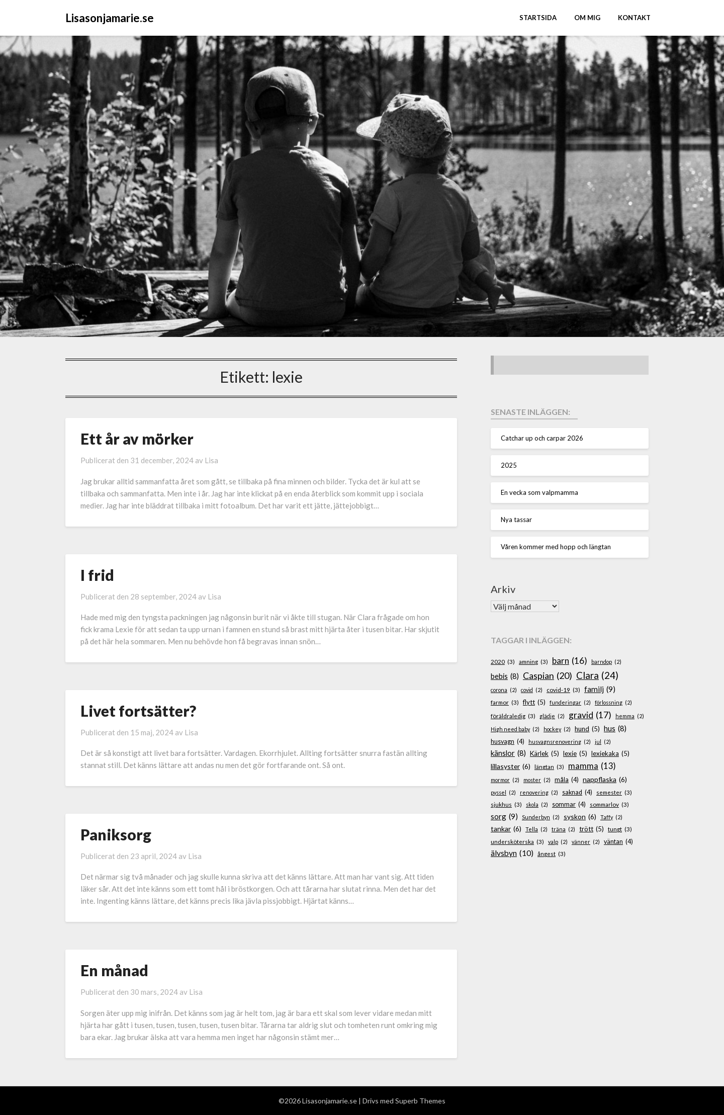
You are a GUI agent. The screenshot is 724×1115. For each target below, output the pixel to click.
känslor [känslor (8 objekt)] (508, 753)
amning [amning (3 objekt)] (533, 661)
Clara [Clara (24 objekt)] (597, 675)
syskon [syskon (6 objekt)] (580, 817)
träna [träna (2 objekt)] (563, 829)
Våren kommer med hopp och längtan (556, 547)
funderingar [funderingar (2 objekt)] (570, 702)
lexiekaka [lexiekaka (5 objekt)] (610, 753)
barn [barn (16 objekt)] (569, 661)
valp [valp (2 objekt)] (558, 841)
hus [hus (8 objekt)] (615, 729)
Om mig (587, 18)
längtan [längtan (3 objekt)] (549, 766)
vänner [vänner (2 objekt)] (586, 841)
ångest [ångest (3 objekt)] (551, 854)
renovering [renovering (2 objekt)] (539, 792)
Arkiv (503, 589)
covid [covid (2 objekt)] (531, 689)
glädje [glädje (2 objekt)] (552, 716)
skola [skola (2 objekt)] (537, 804)
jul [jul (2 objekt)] (603, 741)
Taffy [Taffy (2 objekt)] (611, 817)
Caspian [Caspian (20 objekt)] (547, 675)
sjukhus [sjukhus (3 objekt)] (506, 804)
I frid (97, 575)
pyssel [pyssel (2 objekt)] (503, 792)
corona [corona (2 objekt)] (504, 689)
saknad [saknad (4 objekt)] (577, 793)
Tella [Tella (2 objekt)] (536, 829)
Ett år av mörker (137, 439)
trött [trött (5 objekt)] (591, 829)
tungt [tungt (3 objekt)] (620, 829)
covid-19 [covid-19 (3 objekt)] (563, 690)
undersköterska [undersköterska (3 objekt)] (517, 841)
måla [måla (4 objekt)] (567, 780)
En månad (114, 970)
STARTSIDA (538, 18)
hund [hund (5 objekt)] (587, 729)
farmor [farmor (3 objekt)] (505, 702)
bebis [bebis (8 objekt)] (505, 676)
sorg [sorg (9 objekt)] (504, 816)
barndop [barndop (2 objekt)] (606, 661)
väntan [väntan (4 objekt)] (618, 842)
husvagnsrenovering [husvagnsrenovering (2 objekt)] (559, 741)
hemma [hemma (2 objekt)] (629, 716)
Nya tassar (516, 520)
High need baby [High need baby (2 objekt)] (515, 729)
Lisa (211, 460)
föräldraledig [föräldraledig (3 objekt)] (513, 716)
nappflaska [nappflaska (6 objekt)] (605, 780)
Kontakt (634, 18)
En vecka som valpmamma (539, 492)
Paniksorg (115, 834)
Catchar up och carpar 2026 (542, 438)
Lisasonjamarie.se (109, 18)
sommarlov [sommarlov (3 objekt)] (609, 804)
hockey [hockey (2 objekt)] (557, 729)
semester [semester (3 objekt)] (614, 792)
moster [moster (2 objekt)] (537, 780)
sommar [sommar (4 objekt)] (569, 805)
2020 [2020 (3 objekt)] (503, 661)
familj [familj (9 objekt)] (599, 689)
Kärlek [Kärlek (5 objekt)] (544, 753)
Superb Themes (420, 1100)
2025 (509, 465)
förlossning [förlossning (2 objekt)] (613, 702)
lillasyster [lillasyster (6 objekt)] (510, 767)
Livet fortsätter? (138, 711)
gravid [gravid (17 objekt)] (590, 715)
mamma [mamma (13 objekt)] (592, 766)
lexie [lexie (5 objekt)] (575, 753)
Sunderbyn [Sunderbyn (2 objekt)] (541, 817)
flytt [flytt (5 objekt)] (534, 702)
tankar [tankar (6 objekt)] (506, 829)
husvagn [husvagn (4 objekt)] (507, 742)
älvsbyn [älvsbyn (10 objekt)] (512, 853)
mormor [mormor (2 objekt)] (505, 780)
